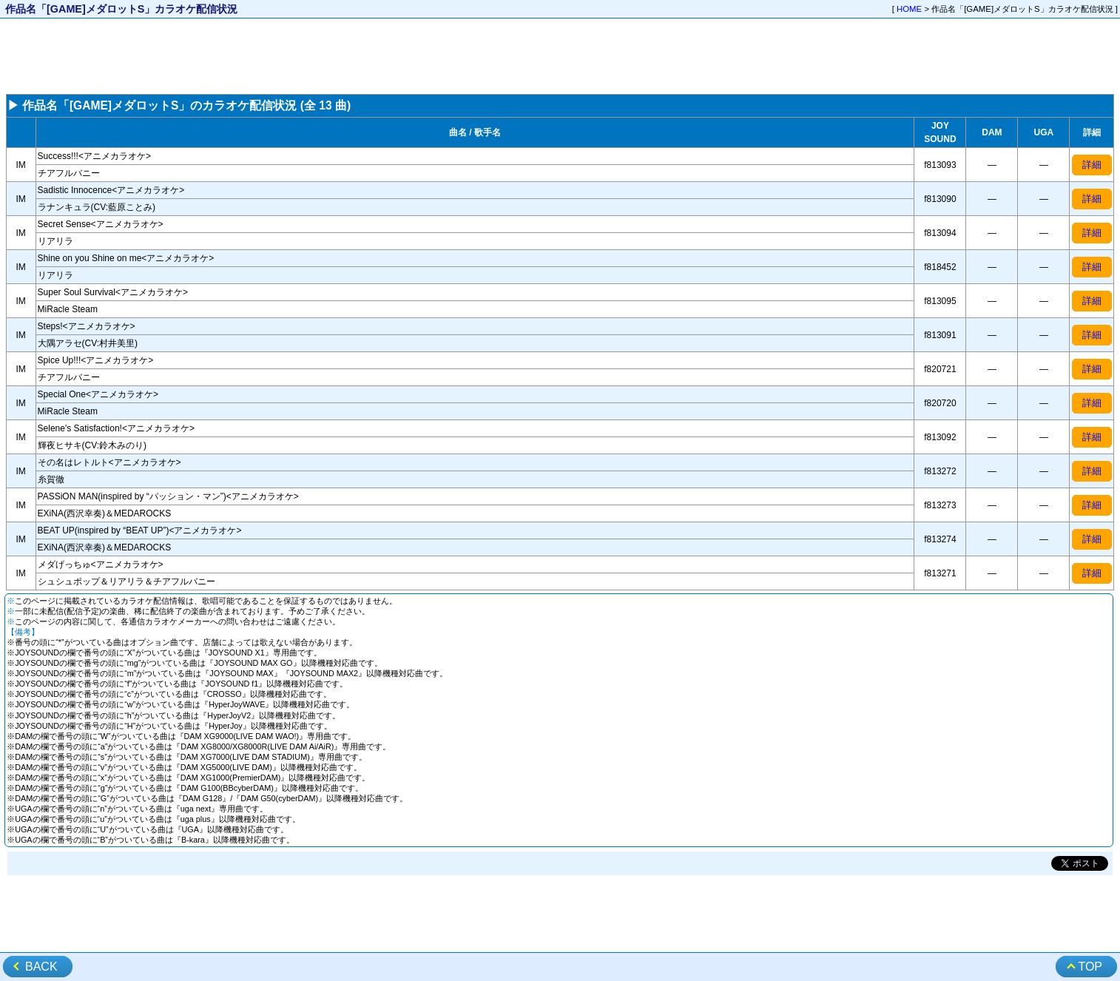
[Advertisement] (560, 56)
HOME (909, 8)
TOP (1090, 966)
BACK (41, 966)
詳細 (1092, 164)
